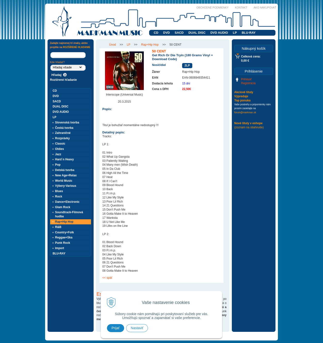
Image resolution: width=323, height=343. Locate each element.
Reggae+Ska (64, 237)
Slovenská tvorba (67, 122)
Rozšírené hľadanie (63, 80)
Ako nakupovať (265, 7)
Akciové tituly (243, 92)
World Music (63, 180)
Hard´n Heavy (64, 159)
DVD (166, 32)
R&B (58, 227)
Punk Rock (62, 243)
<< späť (107, 277)
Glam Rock (62, 207)
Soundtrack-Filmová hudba (69, 214)
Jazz (58, 154)
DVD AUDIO (219, 32)
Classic (60, 143)
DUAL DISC (197, 32)
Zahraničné (63, 133)
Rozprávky (62, 138)
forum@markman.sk (245, 112)
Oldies (59, 149)
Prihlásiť (246, 79)
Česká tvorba (64, 128)
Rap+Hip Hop (64, 221)
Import (59, 248)
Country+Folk (64, 232)
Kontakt (241, 7)
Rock (58, 196)
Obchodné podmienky (212, 7)
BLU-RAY (249, 32)
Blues (59, 191)
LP (235, 32)
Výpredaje (241, 96)
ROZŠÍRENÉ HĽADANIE (76, 47)
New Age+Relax (66, 175)
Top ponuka (242, 100)
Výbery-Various (65, 186)
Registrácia (248, 83)
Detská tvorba (64, 170)
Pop (58, 164)
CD (156, 32)
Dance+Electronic (67, 202)
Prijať (116, 328)
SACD (179, 32)
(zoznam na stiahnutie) (249, 127)
